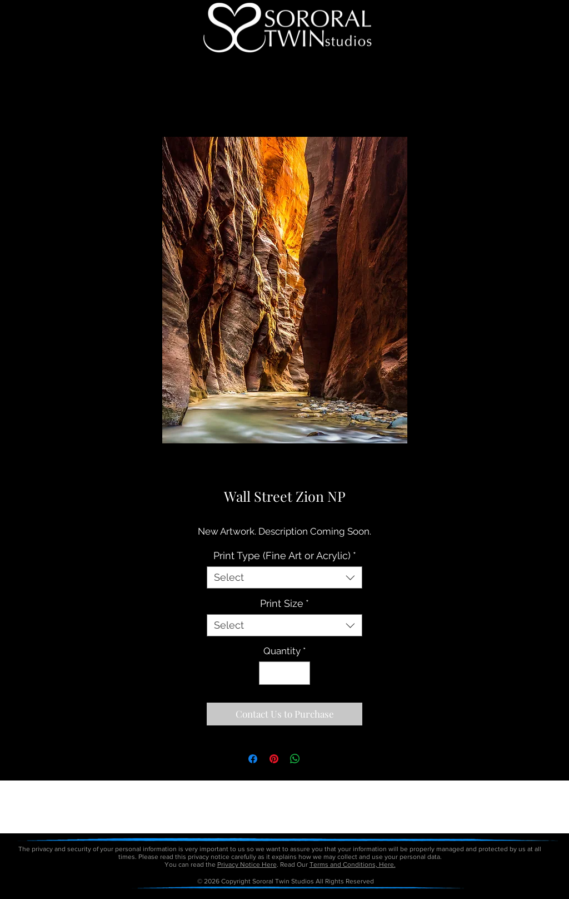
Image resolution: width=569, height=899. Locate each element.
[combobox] (284, 577)
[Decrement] (269, 673)
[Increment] (300, 673)
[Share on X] (316, 758)
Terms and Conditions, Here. (353, 864)
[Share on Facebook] (252, 758)
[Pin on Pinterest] (274, 758)
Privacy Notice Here (247, 864)
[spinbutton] (284, 673)
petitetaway (322, 895)
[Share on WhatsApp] (295, 758)
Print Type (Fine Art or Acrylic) (284, 555)
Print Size (284, 603)
